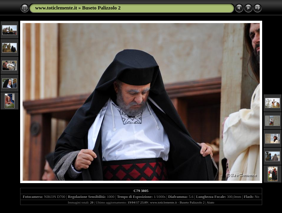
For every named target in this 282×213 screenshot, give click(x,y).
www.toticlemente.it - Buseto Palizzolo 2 (177, 202)
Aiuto (210, 202)
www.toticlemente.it (56, 8)
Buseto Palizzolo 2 (101, 8)
